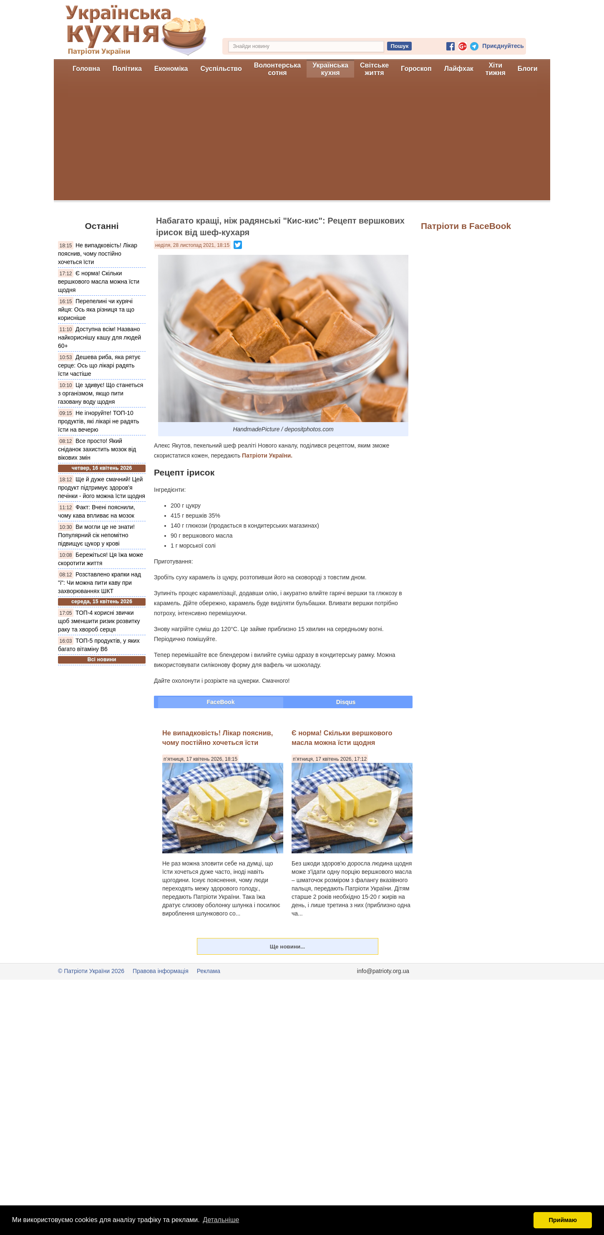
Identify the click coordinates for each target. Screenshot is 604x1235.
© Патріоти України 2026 (91, 971)
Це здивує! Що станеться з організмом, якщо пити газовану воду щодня (100, 393)
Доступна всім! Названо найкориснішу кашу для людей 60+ (99, 337)
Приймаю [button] (563, 1220)
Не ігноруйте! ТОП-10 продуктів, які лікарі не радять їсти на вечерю (98, 421)
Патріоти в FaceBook (466, 226)
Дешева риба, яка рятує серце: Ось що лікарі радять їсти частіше (99, 365)
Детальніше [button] (221, 1219)
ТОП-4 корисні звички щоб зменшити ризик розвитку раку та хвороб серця (99, 621)
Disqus (346, 702)
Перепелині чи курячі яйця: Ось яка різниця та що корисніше (96, 309)
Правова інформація (161, 971)
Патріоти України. (267, 455)
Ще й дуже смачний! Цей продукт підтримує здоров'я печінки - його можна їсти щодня (101, 487)
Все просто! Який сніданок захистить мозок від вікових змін (97, 449)
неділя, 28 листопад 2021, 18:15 (192, 245)
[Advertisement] (302, 141)
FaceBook (221, 702)
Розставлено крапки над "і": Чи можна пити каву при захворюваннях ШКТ (99, 582)
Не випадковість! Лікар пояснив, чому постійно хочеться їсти (97, 253)
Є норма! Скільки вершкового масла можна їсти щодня (98, 281)
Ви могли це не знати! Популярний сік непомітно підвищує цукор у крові (96, 535)
